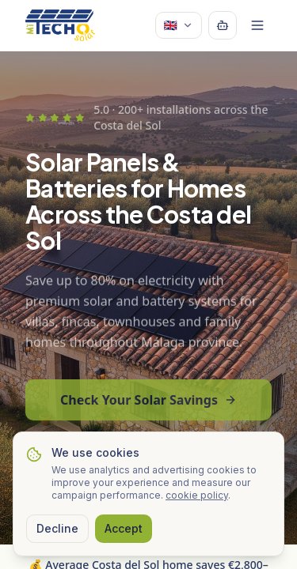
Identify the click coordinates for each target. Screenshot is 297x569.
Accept (124, 528)
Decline (57, 528)
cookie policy (197, 495)
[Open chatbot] (222, 25)
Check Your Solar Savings (148, 404)
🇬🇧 (178, 24)
